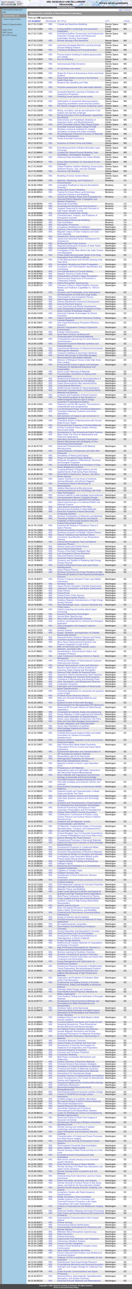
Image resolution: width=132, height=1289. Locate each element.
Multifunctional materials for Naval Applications (78, 388)
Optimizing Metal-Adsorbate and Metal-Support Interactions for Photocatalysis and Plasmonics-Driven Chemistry (78, 1012)
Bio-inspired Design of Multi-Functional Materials (79, 1101)
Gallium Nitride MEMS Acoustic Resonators (76, 812)
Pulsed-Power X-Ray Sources (70, 595)
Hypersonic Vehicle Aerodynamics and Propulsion (79, 675)
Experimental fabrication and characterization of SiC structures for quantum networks (78, 753)
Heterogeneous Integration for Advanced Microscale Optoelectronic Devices (75, 759)
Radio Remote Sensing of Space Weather (76, 1164)
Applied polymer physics (68, 905)
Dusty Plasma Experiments (69, 549)
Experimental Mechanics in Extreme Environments (80, 348)
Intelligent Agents (65, 863)
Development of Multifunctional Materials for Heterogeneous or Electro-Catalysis (77, 937)
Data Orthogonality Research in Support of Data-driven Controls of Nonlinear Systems (79, 310)
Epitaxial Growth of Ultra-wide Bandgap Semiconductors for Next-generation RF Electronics (80, 704)
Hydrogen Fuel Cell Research (70, 887)
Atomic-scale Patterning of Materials (73, 372)
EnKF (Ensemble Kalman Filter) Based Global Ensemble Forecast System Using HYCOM (78, 125)
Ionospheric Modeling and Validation (73, 227)
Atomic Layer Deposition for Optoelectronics (77, 717)
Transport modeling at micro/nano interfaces (77, 353)
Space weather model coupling (71, 1148)
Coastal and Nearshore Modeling (72, 24)
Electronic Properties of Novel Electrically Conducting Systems (75, 512)
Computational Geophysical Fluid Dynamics (77, 206)
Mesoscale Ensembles (67, 204)
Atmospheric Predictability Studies (72, 213)
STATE (127, 21)
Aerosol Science (64, 630)
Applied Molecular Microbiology (71, 1106)
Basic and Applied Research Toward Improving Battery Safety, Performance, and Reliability (78, 909)
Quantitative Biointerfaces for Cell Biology (76, 381)
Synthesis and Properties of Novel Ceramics (77, 395)
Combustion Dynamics (67, 684)
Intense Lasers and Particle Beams (73, 546)
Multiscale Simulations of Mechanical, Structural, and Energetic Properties (79, 461)
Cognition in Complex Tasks (69, 870)
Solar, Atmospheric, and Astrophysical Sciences (78, 682)
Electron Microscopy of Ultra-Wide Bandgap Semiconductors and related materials (77, 356)
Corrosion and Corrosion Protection (73, 1052)
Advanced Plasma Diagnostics (71, 558)
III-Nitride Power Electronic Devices (73, 696)
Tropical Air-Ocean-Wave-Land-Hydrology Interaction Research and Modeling (76, 193)
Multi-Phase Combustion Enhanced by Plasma (78, 896)
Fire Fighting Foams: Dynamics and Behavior (77, 1029)
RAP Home (7, 32)
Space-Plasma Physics (67, 570)
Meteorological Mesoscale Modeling (73, 220)
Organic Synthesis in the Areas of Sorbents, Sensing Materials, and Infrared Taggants (77, 480)
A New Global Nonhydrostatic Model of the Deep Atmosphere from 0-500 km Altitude (79, 256)
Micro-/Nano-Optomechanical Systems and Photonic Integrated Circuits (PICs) (76, 643)
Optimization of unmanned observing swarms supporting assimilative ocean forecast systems (78, 102)
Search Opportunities (12, 19)
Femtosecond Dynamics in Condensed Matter (78, 847)
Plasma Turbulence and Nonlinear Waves (76, 535)
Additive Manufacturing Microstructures (75, 488)
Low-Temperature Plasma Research (73, 553)
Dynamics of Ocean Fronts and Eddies (74, 143)
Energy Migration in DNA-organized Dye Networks (80, 714)
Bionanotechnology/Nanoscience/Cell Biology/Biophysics (74, 1088)
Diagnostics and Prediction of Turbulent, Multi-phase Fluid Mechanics (78, 979)
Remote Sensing (64, 1222)
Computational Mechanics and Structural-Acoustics (80, 1264)
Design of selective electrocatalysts (73, 917)
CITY (107, 21)
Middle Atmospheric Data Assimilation (74, 1197)
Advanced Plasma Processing (70, 556)
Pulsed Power (63, 593)
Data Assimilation (65, 222)
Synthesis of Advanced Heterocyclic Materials (77, 1071)
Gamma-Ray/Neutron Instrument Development (78, 302)
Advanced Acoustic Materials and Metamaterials (79, 1281)
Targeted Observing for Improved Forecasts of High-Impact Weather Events (78, 209)
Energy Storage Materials (68, 940)
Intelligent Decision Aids (68, 873)
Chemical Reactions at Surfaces (71, 1050)
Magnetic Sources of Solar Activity (72, 274)
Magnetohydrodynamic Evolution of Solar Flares (79, 246)
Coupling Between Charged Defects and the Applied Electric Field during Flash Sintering (77, 470)
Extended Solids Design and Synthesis (74, 989)
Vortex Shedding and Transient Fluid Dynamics (78, 677)
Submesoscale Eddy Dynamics (71, 64)
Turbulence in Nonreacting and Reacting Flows (78, 679)
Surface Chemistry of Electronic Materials (76, 1062)
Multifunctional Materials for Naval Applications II (79, 379)
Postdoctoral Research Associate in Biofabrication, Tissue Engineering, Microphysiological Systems (80, 967)
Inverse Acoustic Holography (70, 1243)
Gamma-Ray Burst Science (69, 304)
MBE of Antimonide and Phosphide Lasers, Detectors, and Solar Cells (76, 648)
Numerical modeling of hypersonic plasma (76, 530)
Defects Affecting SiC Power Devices (73, 838)
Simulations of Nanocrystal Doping (72, 455)
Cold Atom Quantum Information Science (75, 640)
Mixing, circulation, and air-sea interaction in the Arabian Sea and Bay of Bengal (78, 111)
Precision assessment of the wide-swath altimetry (79, 87)
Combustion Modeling (67, 1055)
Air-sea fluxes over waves (68, 68)
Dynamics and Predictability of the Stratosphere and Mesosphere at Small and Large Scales (78, 293)
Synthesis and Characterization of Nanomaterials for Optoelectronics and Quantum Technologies (79, 804)
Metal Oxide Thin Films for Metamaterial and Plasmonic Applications (77, 435)
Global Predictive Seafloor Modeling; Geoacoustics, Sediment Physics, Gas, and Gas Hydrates (80, 167)
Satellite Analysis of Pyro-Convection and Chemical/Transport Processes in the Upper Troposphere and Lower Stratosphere (77, 1201)
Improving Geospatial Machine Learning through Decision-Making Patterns (79, 46)
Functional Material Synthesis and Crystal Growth (79, 1022)
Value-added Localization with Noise (73, 1250)
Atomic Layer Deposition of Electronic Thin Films (79, 719)
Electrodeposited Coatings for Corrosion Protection (80, 884)
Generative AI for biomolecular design (74, 1073)
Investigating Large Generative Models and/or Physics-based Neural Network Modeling (77, 857)
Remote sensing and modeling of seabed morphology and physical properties (75, 1128)
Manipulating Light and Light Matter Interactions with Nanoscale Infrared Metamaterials (78, 771)
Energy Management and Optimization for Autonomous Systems (76, 962)
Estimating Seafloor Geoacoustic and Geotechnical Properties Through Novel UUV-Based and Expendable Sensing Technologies (80, 36)
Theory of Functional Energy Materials (74, 458)
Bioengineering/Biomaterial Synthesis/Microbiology (80, 1083)
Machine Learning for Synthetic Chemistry (76, 952)
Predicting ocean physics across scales (75, 96)
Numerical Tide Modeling (68, 171)
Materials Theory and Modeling (71, 889)
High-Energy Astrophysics (69, 299)
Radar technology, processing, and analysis (77, 1180)
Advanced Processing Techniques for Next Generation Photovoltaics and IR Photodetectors (79, 808)
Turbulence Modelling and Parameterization (77, 50)
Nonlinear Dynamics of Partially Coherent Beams (79, 532)
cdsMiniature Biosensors (68, 1085)
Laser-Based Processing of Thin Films (74, 507)
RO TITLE (61, 21)
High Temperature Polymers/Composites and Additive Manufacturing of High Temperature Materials (77, 973)
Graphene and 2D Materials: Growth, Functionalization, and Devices (74, 822)
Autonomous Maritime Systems (71, 1241)
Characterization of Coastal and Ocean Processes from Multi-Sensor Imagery (79, 1137)
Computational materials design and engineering (79, 712)
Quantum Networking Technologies (73, 614)
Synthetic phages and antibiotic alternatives (76, 1099)
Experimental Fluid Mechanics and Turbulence (78, 1239)
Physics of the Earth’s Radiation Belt (73, 551)
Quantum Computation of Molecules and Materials (80, 516)
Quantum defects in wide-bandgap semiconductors (80, 495)
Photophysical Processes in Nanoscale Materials (79, 840)
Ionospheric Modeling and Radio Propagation (77, 264)
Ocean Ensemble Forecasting (70, 138)
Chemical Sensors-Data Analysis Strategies (77, 1064)
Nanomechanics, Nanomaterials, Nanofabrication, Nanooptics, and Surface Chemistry (79, 1277)
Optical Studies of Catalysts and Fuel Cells (76, 1043)
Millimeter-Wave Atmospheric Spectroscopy (77, 1232)
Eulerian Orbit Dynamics (68, 332)
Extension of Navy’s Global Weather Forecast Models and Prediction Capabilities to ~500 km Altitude (78, 287)
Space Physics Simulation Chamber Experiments (79, 586)
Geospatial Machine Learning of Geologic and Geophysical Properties (78, 93)
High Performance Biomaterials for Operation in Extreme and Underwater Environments (78, 948)
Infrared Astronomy (66, 1236)
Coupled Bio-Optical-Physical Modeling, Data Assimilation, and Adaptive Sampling (77, 153)
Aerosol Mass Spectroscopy (69, 616)
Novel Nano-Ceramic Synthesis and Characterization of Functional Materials (75, 335)
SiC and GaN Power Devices (70, 831)
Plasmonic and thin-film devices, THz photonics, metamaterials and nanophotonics (79, 405)
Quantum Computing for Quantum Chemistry (77, 954)
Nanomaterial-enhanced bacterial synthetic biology (80, 1092)
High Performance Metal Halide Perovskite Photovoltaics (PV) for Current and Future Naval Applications (79, 747)
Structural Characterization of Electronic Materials (79, 852)
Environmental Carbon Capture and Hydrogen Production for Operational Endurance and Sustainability (78, 367)
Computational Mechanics (69, 386)
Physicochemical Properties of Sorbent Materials (79, 425)
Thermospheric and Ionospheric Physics (75, 297)
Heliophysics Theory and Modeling (72, 236)
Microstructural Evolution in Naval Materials (76, 509)
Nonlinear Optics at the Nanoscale (72, 1008)
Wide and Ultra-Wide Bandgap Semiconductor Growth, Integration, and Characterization (78, 722)
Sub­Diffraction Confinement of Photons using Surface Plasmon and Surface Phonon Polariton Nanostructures (79, 816)
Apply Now (7, 30)
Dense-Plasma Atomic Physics (71, 598)
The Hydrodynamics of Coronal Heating (75, 271)
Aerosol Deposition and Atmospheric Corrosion (78, 931)
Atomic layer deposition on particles (73, 726)
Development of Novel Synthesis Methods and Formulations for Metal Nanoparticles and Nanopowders (78, 1003)
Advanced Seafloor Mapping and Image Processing (80, 1211)
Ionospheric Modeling (67, 248)
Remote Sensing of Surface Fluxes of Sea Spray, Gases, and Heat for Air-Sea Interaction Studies (79, 1184)
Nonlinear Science (65, 584)
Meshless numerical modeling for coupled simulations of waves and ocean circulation (76, 130)
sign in (122, 10)
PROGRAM (50, 21)
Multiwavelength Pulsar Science (71, 243)
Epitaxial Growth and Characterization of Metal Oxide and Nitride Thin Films (78, 792)
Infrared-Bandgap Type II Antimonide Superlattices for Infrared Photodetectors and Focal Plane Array (80, 834)
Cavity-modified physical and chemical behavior (78, 898)
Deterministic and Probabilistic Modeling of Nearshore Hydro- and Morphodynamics (76, 121)
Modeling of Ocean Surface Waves (73, 176)
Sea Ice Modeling (65, 59)
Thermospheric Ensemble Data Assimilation (77, 1145)
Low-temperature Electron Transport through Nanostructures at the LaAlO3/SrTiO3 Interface (78, 498)
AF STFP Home (9, 35)
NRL (4, 12)
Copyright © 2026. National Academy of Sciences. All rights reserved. (66, 1286)
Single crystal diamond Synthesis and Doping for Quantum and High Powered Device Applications (79, 892)
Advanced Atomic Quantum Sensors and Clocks (79, 637)
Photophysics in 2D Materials (70, 768)
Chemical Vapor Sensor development (74, 849)
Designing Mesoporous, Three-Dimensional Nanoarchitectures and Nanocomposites (76, 1025)
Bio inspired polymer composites (72, 924)
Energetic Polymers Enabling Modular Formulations (80, 1076)
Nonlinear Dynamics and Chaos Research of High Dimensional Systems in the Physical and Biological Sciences (80, 574)
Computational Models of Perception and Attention (80, 854)
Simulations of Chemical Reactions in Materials (78, 1066)
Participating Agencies (12, 10)
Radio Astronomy (65, 1234)
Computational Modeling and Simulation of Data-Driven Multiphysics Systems (79, 466)
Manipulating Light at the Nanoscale (73, 756)
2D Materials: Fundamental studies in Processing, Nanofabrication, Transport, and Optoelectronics (79, 827)
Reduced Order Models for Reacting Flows (76, 672)
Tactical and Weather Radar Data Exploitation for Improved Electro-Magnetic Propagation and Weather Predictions (79, 199)
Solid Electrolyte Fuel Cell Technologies (75, 933)
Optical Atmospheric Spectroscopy (72, 283)
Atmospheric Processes (68, 225)
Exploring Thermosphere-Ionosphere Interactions (79, 229)
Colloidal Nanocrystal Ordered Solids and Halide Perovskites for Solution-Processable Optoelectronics (79, 735)
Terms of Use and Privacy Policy (66, 1287)
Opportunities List (11, 16)
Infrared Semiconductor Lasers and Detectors (77, 665)
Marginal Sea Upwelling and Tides (72, 82)
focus (128, 10)
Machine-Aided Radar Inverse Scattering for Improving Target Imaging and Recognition (77, 669)
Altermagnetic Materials (68, 351)
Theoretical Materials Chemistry (71, 1041)
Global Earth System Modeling (71, 190)
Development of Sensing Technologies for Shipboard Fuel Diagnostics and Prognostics (77, 1046)
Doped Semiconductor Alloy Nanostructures (77, 383)
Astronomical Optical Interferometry (73, 1225)
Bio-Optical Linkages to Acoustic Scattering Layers (80, 106)
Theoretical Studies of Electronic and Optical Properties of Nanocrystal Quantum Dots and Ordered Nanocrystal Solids (77, 520)
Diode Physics (63, 591)
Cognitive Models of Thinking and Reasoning (77, 861)
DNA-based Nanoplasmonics (70, 1104)
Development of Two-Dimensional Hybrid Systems (80, 432)
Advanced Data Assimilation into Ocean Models (78, 157)
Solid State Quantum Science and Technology (78, 796)
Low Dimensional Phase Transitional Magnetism (79, 409)
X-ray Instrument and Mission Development (76, 306)
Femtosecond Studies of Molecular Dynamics (77, 1069)
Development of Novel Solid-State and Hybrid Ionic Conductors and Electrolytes (80, 958)
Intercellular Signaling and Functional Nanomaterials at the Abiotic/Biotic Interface (77, 1109)
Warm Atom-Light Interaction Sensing (74, 619)
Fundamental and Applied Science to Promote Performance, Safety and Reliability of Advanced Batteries (79, 984)
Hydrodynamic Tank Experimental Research (77, 1262)
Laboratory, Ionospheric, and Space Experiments (79, 588)
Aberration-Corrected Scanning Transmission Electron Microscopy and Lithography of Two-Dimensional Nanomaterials (77, 441)
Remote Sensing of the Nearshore (72, 41)
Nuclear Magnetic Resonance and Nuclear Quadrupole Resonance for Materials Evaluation (79, 1032)
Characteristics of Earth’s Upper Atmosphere (77, 276)
